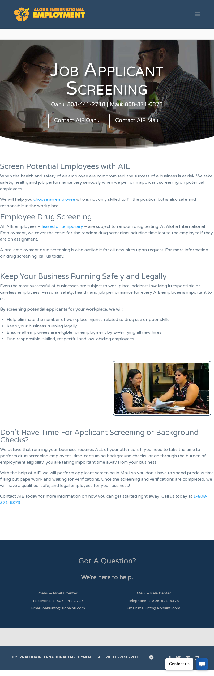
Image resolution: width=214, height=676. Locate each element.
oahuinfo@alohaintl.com (63, 608)
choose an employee (54, 199)
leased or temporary (62, 226)
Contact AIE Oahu (77, 120)
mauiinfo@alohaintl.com (159, 608)
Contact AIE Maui (137, 120)
